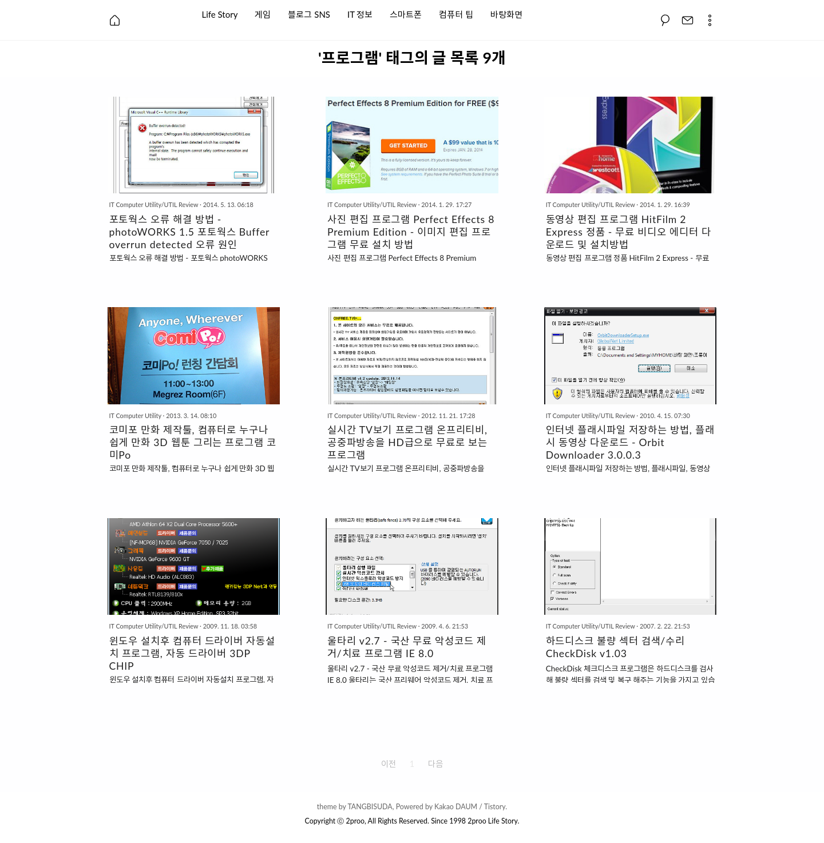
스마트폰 (406, 13)
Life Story (220, 13)
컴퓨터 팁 (456, 13)
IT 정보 (360, 13)
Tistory (495, 806)
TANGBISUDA (369, 806)
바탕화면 (506, 13)
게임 (263, 13)
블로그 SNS (309, 13)
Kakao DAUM (455, 806)
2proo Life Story (492, 821)
